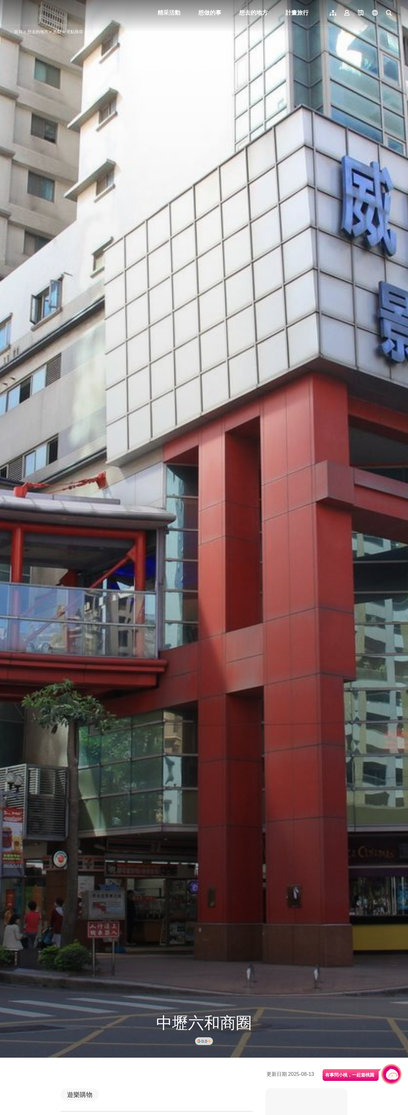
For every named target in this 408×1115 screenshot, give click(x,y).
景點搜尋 (74, 31)
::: (11, 31)
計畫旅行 (297, 13)
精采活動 (168, 13)
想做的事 (209, 13)
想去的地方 (253, 13)
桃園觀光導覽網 (55, 13)
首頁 (18, 31)
